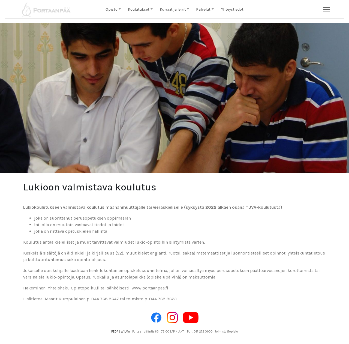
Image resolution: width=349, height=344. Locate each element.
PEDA (114, 331)
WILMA (125, 331)
